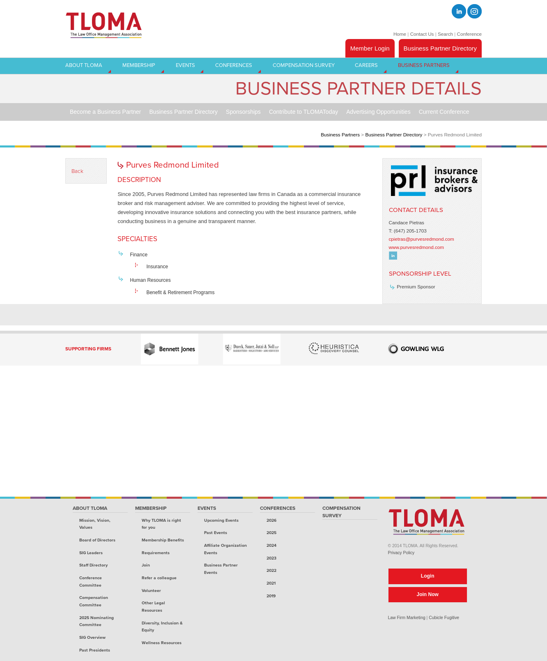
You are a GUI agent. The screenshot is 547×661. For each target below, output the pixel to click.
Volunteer (151, 590)
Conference (469, 34)
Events (207, 508)
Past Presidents (94, 650)
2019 (271, 596)
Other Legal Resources (153, 606)
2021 (271, 583)
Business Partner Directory (440, 48)
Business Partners (340, 134)
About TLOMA (90, 508)
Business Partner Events (221, 568)
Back (77, 171)
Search (445, 34)
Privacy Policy (401, 552)
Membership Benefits (163, 540)
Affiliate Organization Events (225, 549)
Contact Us (422, 34)
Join (146, 565)
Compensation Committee (93, 601)
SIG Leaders (91, 552)
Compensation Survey (341, 511)
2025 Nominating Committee (96, 621)
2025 (271, 532)
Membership (151, 508)
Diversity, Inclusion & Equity (162, 626)
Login (427, 576)
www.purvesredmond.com (416, 247)
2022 (271, 570)
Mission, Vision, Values (94, 524)
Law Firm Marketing (406, 617)
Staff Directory (93, 565)
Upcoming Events (221, 520)
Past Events (215, 532)
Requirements (156, 552)
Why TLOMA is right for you (161, 524)
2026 (271, 520)
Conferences (277, 508)
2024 (271, 545)
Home (399, 34)
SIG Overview (92, 637)
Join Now (428, 594)
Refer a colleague (159, 577)
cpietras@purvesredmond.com (421, 239)
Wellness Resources (162, 642)
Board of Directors (97, 540)
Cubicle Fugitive (444, 617)
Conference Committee (90, 581)
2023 (271, 558)
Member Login (370, 48)
